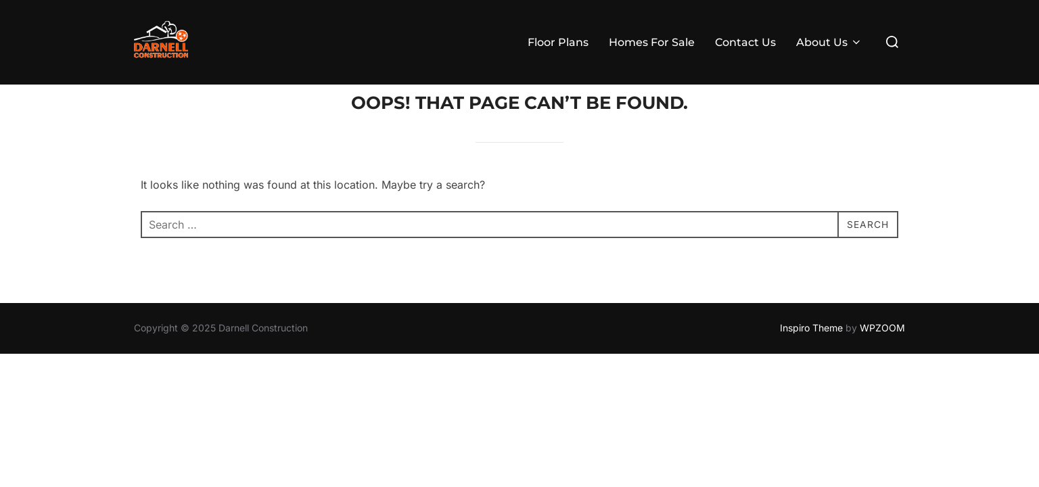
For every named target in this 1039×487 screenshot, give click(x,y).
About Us (829, 42)
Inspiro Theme (811, 354)
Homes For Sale (652, 42)
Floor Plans (558, 42)
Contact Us (745, 42)
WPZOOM (882, 354)
